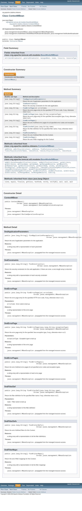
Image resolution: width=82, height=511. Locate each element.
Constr (18, 9)
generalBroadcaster (31, 59)
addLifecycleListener (21, 153)
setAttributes (10, 178)
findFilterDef (28, 129)
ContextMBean (10, 81)
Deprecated (30, 2)
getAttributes (10, 168)
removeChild (33, 155)
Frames (23, 6)
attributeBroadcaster (13, 59)
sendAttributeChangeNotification (42, 174)
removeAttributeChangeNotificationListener (58, 172)
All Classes (43, 6)
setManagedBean (24, 178)
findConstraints (29, 105)
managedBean (45, 59)
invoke (51, 170)
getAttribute (65, 167)
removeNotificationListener (16, 174)
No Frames (31, 6)
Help (41, 2)
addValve (35, 153)
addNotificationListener (48, 167)
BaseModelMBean (49, 56)
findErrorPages (29, 123)
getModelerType (11, 170)
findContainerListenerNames (52, 153)
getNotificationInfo (26, 170)
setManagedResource (39, 178)
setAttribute (69, 176)
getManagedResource (47, 168)
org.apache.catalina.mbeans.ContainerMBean (24, 24)
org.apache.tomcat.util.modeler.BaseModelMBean (22, 22)
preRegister (34, 172)
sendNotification (40, 176)
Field (13, 9)
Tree (23, 2)
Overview (4, 2)
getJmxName (33, 168)
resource (61, 59)
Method (23, 9)
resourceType (71, 59)
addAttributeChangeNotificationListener (21, 167)
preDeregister (22, 172)
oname (54, 59)
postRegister (10, 172)
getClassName (23, 168)
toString (51, 178)
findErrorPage (28, 110)
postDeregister (62, 170)
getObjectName (41, 170)
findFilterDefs (29, 136)
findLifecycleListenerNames (16, 155)
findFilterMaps (29, 141)
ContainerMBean (16, 42)
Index (37, 2)
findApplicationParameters (33, 100)
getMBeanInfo (62, 168)
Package (11, 2)
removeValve (66, 155)
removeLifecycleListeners (50, 155)
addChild (8, 153)
